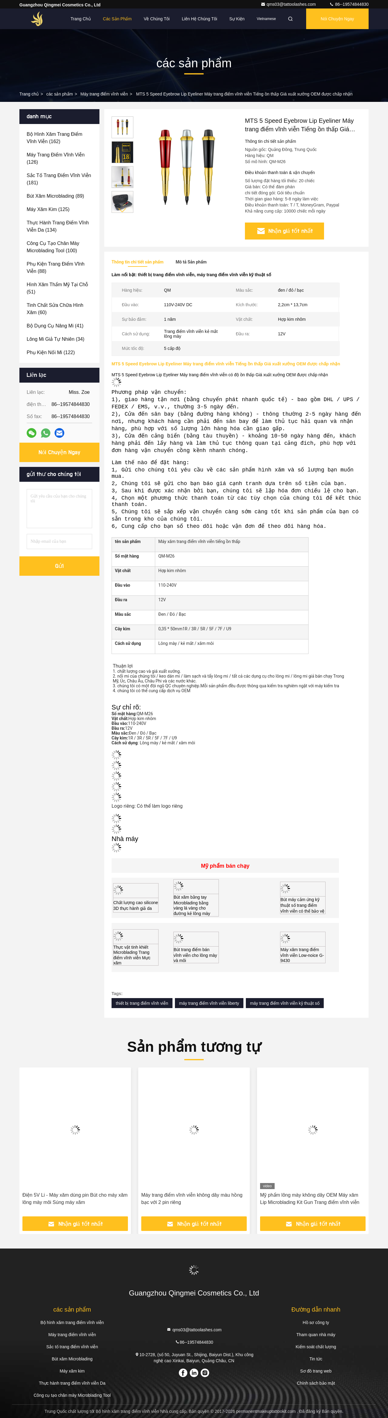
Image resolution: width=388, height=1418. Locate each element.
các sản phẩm (59, 94)
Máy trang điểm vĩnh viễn (104, 94)
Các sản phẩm (117, 18)
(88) (56, 267)
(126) (56, 158)
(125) (48, 209)
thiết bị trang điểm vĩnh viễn (142, 1003)
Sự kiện (236, 18)
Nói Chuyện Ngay (337, 18)
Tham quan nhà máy (315, 1334)
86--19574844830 (349, 4)
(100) (53, 247)
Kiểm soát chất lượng (316, 1346)
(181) (59, 179)
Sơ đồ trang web (315, 1371)
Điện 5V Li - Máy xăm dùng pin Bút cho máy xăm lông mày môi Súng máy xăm (75, 1198)
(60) (55, 309)
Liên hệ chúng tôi (199, 18)
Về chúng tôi (157, 18)
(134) (58, 226)
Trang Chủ (81, 18)
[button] (122, 210)
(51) (57, 288)
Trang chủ (29, 94)
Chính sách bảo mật (316, 1383)
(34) (55, 339)
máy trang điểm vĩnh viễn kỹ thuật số (284, 1003)
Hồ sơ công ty (316, 1322)
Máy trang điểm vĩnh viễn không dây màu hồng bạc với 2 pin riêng (191, 1198)
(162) (54, 138)
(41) (55, 325)
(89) (55, 196)
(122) (51, 352)
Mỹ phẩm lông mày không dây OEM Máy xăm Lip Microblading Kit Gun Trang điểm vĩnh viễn (309, 1198)
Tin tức (316, 1358)
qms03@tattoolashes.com (289, 4)
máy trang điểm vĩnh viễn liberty (209, 1003)
